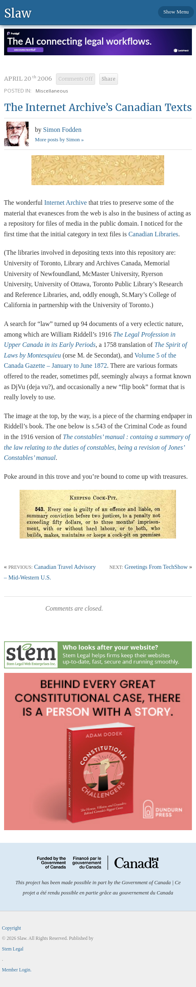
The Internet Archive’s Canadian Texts (98, 107)
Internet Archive (65, 202)
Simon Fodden (62, 129)
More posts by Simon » (59, 140)
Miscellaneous (52, 91)
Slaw (17, 13)
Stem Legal (13, 948)
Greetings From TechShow (156, 567)
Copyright (11, 928)
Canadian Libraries (153, 234)
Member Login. (16, 969)
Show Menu (176, 12)
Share (109, 79)
